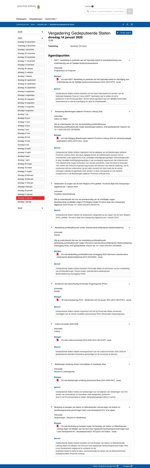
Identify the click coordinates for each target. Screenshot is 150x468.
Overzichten (50, 19)
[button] (130, 11)
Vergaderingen (35, 19)
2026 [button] (20, 32)
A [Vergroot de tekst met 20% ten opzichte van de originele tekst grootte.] (127, 24)
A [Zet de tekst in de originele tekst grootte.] (123, 24)
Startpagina (21, 19)
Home (33, 24)
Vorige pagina (124, 33)
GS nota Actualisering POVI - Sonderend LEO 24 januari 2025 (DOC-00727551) (94, 300)
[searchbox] (105, 11)
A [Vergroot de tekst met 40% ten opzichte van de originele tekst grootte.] (132, 24)
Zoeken (88, 6)
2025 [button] (20, 38)
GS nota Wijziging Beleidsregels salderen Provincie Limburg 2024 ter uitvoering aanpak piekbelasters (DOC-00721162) (94, 139)
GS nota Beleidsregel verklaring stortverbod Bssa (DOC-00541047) (89, 380)
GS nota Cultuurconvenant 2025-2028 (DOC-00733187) (84, 340)
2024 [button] (20, 208)
